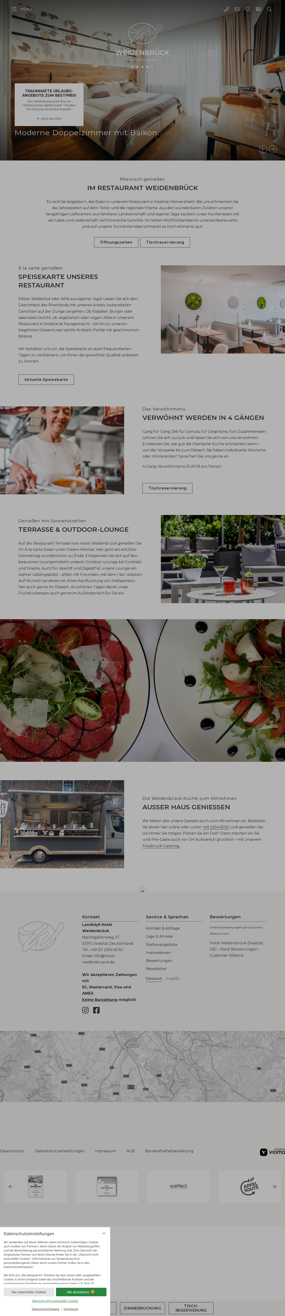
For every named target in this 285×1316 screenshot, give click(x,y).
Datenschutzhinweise (45, 1309)
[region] (55, 1261)
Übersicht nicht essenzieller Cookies (55, 1301)
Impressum (71, 1309)
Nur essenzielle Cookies (29, 1292)
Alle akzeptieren (81, 1292)
